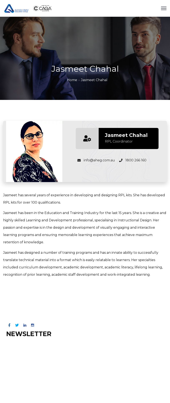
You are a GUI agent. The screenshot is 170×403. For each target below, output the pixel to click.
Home (72, 80)
